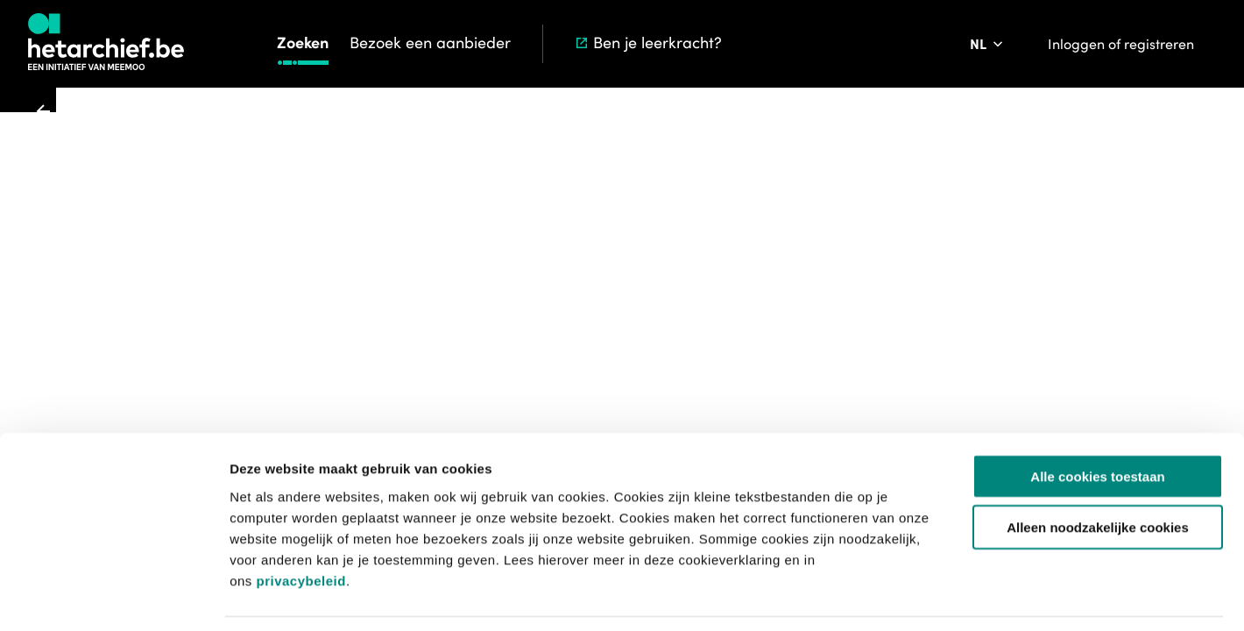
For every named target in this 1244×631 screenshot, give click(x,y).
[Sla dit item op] (830, 240)
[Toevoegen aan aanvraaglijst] (673, 240)
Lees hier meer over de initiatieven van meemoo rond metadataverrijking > (822, 359)
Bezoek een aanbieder (430, 42)
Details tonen (946, 596)
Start (559, 122)
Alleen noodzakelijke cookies (1098, 472)
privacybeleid (300, 525)
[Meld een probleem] (879, 240)
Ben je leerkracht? (648, 42)
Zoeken (303, 42)
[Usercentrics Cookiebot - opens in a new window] (113, 597)
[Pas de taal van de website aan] (987, 44)
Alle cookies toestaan (1097, 421)
